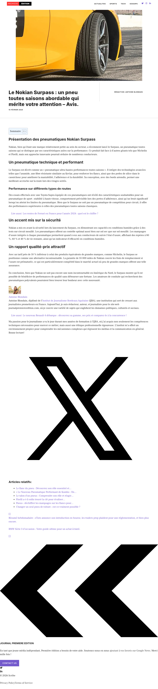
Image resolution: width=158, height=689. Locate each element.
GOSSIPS (134, 4)
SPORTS (113, 4)
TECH (123, 4)
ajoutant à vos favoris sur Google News (130, 650)
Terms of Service (24, 683)
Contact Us (9, 663)
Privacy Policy (7, 683)
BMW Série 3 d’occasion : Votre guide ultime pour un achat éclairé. (44, 529)
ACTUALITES (100, 4)
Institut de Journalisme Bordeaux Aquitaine (65, 300)
